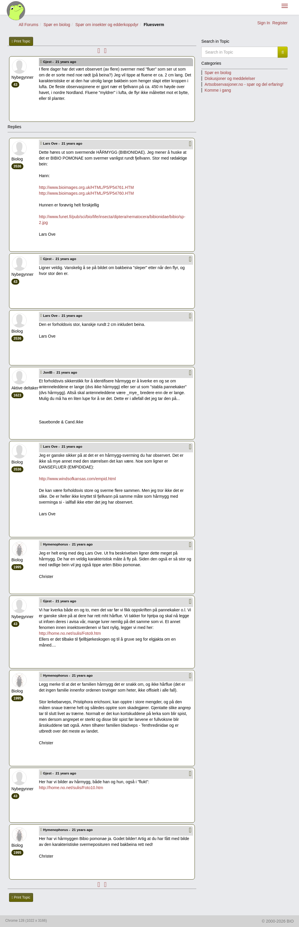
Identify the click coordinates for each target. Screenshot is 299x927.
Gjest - (60, 62)
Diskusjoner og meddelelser (230, 78)
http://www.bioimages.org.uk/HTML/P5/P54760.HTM (86, 193)
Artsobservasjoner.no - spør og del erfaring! (244, 84)
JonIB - (60, 372)
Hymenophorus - (68, 544)
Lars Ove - (63, 143)
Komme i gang (218, 90)
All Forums (28, 24)
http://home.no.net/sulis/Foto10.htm (71, 787)
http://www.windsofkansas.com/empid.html (77, 478)
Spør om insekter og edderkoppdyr (107, 24)
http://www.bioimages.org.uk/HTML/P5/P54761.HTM (86, 187)
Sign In (263, 22)
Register (280, 22)
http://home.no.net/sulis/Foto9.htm (70, 633)
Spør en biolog (57, 24)
